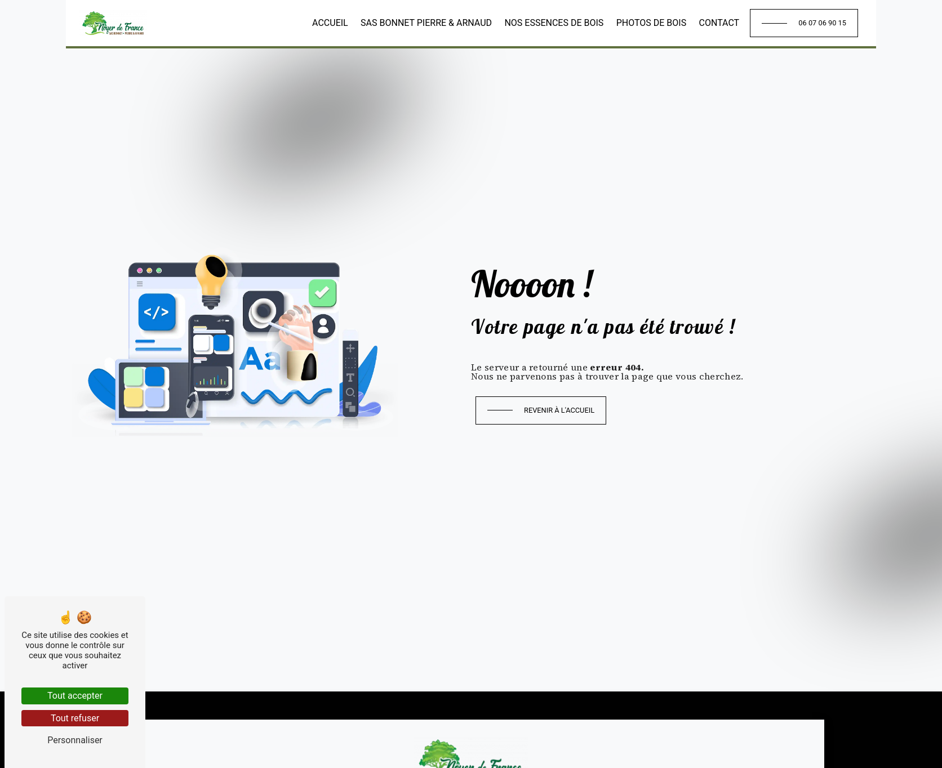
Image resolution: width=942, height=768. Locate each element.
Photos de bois (651, 22)
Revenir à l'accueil (559, 410)
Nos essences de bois (553, 22)
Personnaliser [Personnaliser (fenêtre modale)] (75, 740)
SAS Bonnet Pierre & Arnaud (426, 22)
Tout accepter (75, 695)
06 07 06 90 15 (822, 23)
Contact (719, 22)
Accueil (330, 22)
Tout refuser (75, 718)
